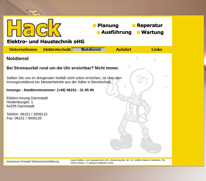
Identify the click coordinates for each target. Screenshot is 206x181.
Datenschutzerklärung (45, 161)
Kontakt (26, 161)
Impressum (13, 161)
